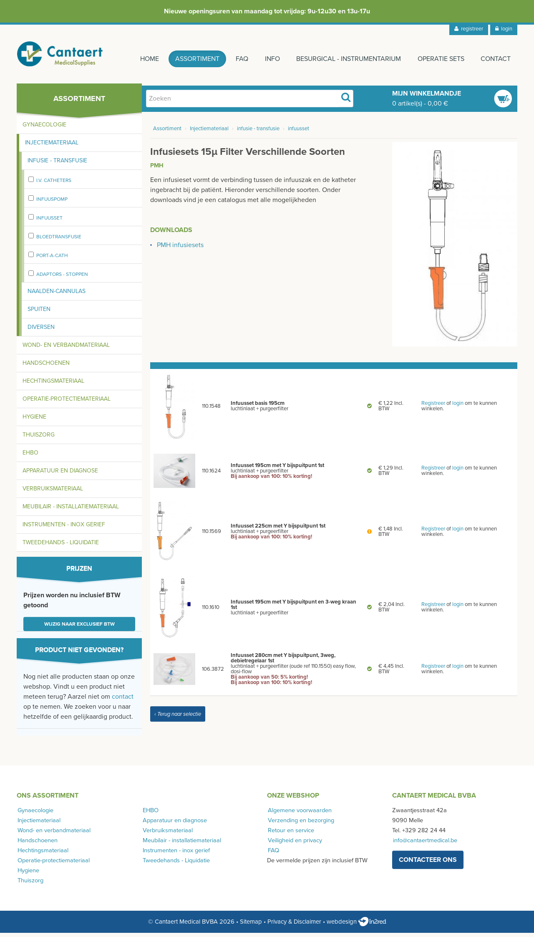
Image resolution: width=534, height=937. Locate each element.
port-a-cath (52, 259)
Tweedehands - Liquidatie (61, 546)
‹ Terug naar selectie (177, 718)
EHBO (30, 456)
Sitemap (251, 925)
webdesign (356, 925)
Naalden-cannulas (57, 294)
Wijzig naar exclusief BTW (79, 628)
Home (143, 59)
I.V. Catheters (53, 184)
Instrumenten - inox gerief (64, 528)
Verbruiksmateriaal (53, 492)
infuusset (49, 222)
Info (269, 59)
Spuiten (39, 312)
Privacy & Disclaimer (294, 925)
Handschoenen (46, 366)
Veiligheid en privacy (294, 844)
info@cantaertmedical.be (424, 844)
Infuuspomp (52, 203)
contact (123, 700)
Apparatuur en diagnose (60, 474)
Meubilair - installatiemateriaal (71, 510)
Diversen (41, 330)
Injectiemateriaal (51, 146)
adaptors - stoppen (62, 278)
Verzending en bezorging (300, 824)
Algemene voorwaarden (299, 814)
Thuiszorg (39, 438)
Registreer (433, 407)
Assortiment (192, 59)
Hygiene (34, 420)
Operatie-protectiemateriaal (67, 402)
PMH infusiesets (180, 249)
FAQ (238, 59)
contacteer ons (428, 863)
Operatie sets (439, 59)
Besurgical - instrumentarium (346, 59)
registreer (468, 28)
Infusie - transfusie (57, 164)
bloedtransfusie (58, 240)
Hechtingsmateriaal (53, 384)
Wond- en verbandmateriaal (66, 348)
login (503, 28)
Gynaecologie (44, 128)
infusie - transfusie (258, 132)
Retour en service (290, 834)
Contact (496, 59)
